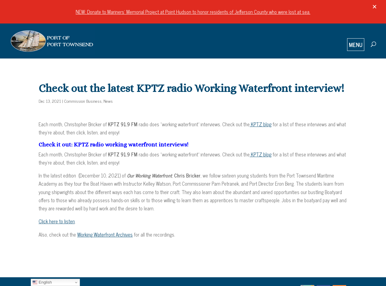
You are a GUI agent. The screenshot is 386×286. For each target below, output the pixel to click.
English (42, 282)
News (108, 100)
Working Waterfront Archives (105, 234)
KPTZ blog (260, 124)
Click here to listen (57, 221)
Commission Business (83, 100)
